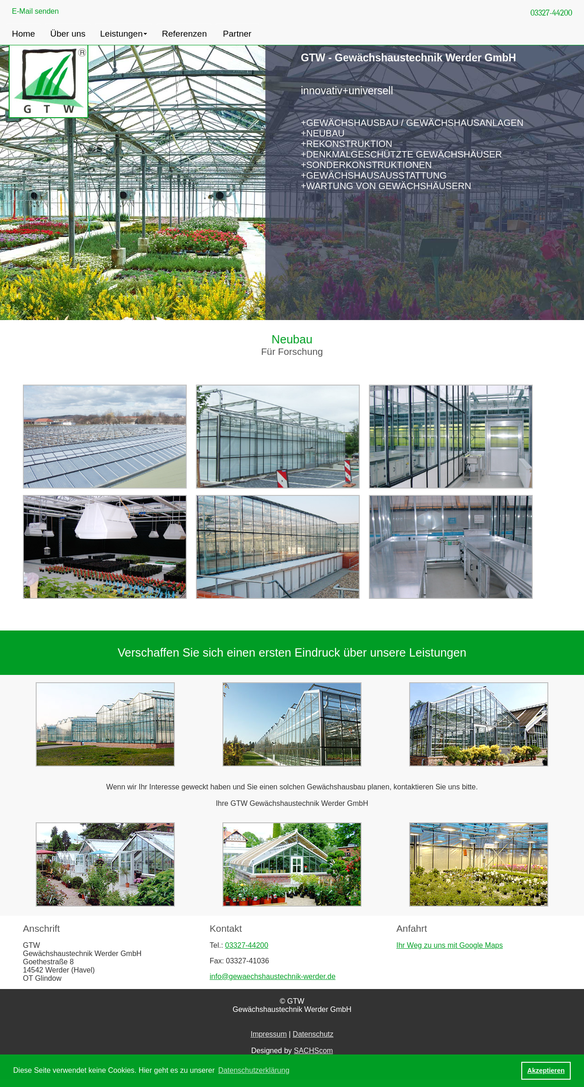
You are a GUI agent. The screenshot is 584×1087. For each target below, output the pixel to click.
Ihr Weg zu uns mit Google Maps (449, 945)
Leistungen (121, 33)
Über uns (68, 33)
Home (23, 33)
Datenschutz (313, 1034)
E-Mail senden (35, 11)
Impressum (268, 1034)
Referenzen (184, 33)
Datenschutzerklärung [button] (254, 1070)
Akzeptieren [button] (546, 1070)
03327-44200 (551, 12)
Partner (237, 33)
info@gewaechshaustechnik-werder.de (272, 976)
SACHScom (313, 1050)
